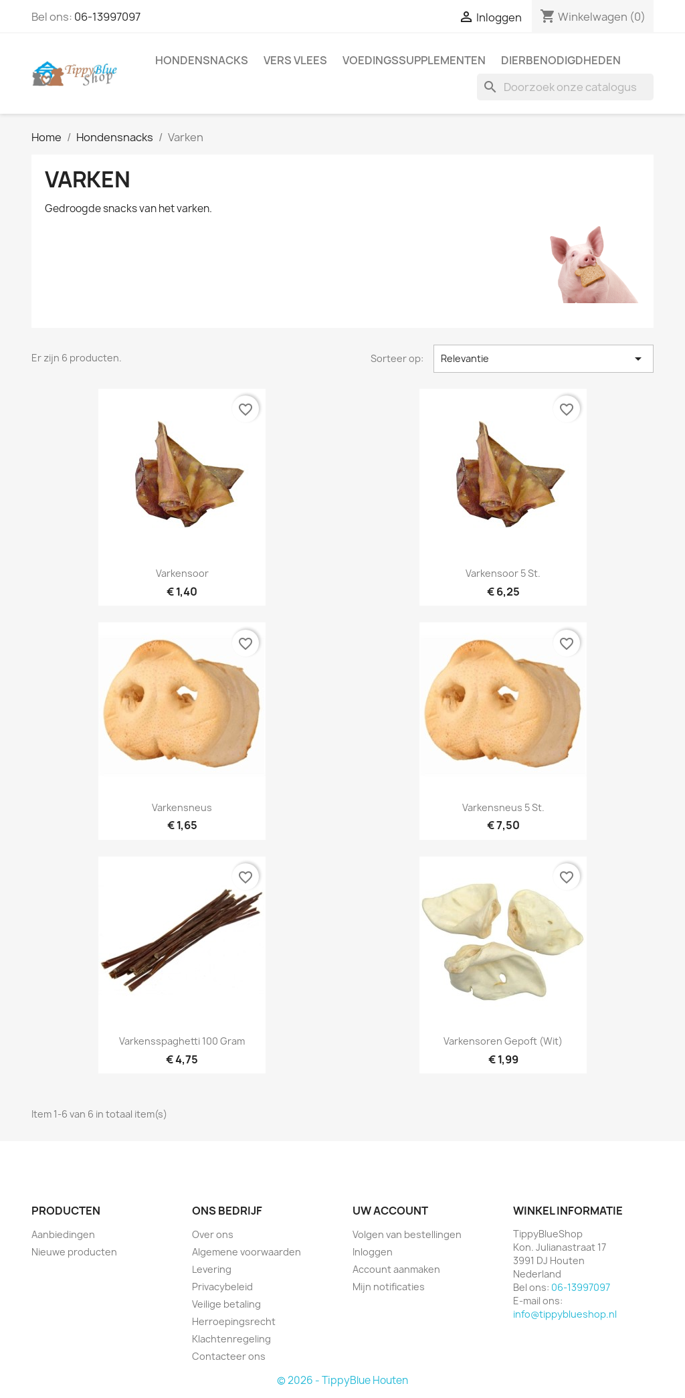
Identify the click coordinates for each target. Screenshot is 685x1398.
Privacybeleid (222, 1286)
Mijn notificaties (389, 1286)
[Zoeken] (565, 87)
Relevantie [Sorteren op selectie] (543, 359)
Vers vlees (295, 60)
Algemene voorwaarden (246, 1251)
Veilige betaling (226, 1304)
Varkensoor (182, 573)
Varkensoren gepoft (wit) (503, 1041)
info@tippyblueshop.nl (565, 1314)
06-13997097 (107, 16)
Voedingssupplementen (414, 60)
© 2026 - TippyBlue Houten (342, 1380)
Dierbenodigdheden (561, 60)
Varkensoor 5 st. (503, 573)
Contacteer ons (229, 1356)
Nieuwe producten (74, 1251)
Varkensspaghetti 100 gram (182, 1041)
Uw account (390, 1210)
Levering (211, 1269)
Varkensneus (182, 807)
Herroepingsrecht (234, 1321)
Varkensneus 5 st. (503, 807)
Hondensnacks (201, 60)
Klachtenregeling (231, 1338)
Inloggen (373, 1251)
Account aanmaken (396, 1269)
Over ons (212, 1234)
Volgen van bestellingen (407, 1234)
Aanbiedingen (63, 1234)
